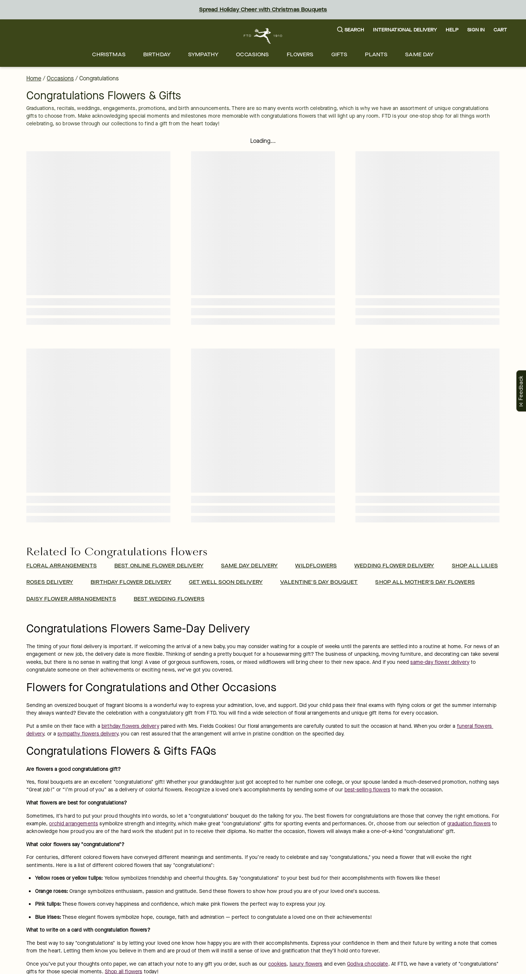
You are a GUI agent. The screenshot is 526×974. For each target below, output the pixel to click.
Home (33, 78)
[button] (351, 30)
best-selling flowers (367, 789)
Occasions (252, 54)
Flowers (300, 54)
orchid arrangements (73, 823)
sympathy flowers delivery (87, 733)
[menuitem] (108, 54)
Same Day (419, 54)
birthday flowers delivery (130, 726)
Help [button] (452, 30)
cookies (277, 963)
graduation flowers (469, 823)
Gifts (339, 54)
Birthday (157, 54)
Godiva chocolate (367, 963)
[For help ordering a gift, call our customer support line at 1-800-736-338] (263, 36)
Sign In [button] (476, 30)
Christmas (108, 54)
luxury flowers (306, 963)
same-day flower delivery (439, 662)
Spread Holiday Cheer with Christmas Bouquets (263, 9)
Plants (376, 54)
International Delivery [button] (405, 30)
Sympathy (203, 54)
